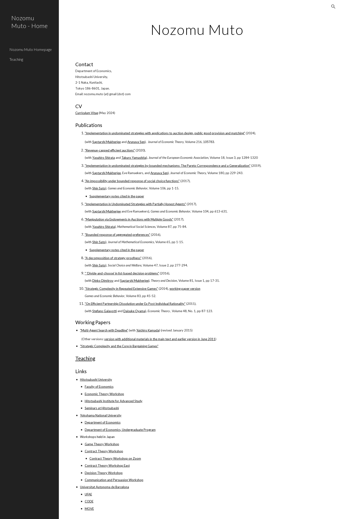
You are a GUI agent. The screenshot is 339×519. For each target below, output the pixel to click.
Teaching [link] (16, 59)
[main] (199, 29)
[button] (333, 6)
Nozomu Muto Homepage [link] (30, 49)
